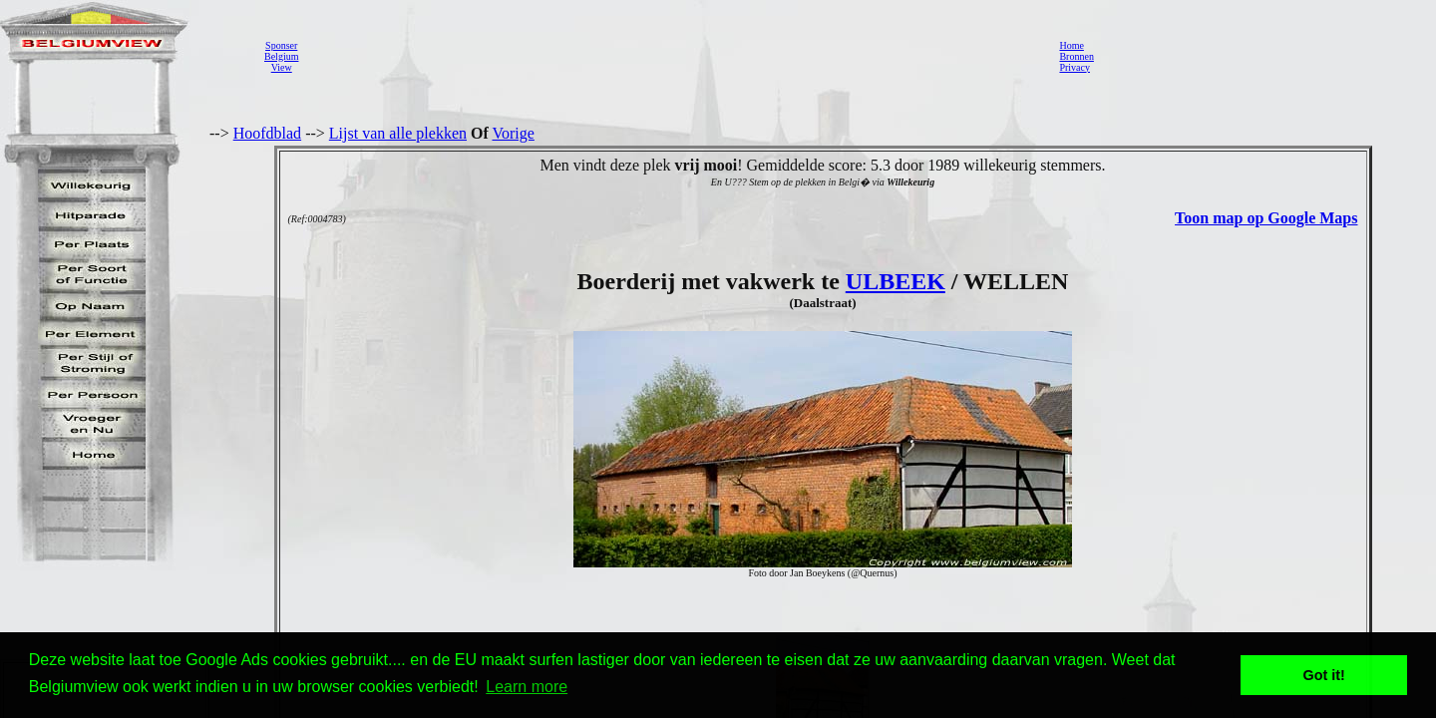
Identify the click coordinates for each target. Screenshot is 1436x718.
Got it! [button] (1324, 675)
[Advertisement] (673, 56)
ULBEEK (895, 281)
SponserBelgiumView (281, 56)
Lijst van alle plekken (398, 133)
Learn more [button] (526, 686)
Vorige (514, 133)
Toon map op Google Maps (1266, 217)
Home (1071, 45)
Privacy (1074, 67)
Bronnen (1076, 56)
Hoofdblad (267, 133)
